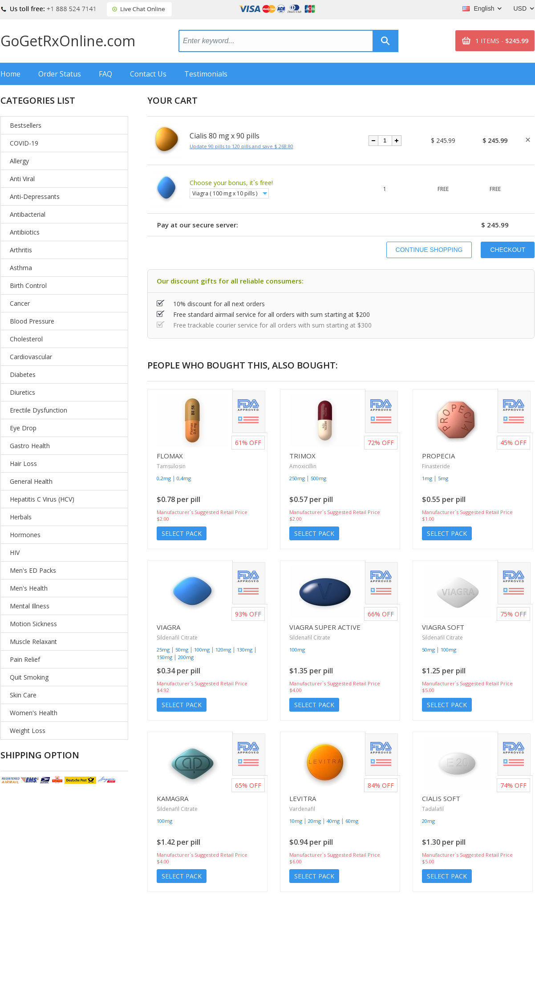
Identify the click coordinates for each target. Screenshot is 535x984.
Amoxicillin (302, 466)
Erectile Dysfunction (38, 410)
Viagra (168, 627)
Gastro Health (30, 445)
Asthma (21, 267)
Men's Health (29, 588)
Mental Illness (29, 606)
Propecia (438, 455)
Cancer (20, 303)
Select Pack (182, 533)
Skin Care (23, 695)
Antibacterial (27, 214)
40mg (333, 821)
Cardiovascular (31, 356)
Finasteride (436, 466)
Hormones (25, 534)
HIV (15, 552)
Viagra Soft (443, 627)
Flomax (170, 455)
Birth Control (28, 285)
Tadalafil (433, 809)
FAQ (105, 74)
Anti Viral (22, 178)
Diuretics (22, 392)
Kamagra (172, 798)
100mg (202, 649)
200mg (186, 657)
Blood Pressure (32, 321)
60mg (351, 821)
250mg (297, 478)
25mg (163, 649)
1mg (427, 478)
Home (10, 74)
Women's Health (33, 713)
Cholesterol (26, 339)
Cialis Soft (441, 798)
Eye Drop (23, 428)
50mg (181, 649)
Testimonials (205, 74)
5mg (443, 478)
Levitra (302, 798)
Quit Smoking (29, 677)
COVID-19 (24, 143)
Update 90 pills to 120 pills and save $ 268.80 (241, 146)
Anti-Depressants (35, 196)
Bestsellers (25, 125)
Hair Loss (23, 463)
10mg (295, 821)
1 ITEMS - (501, 40)
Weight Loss (27, 730)
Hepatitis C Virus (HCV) (42, 499)
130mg (244, 649)
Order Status (59, 74)
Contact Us (148, 74)
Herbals (21, 517)
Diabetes (23, 374)
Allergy (19, 161)
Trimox (302, 455)
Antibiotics (25, 232)
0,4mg (184, 478)
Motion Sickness (33, 624)
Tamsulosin (171, 466)
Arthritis (21, 250)
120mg (223, 649)
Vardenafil (302, 809)
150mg (164, 657)
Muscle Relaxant (33, 641)
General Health (31, 481)
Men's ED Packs (33, 570)
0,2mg (164, 478)
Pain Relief (25, 659)
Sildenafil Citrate (177, 637)
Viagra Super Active (325, 627)
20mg (314, 821)
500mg (318, 478)
